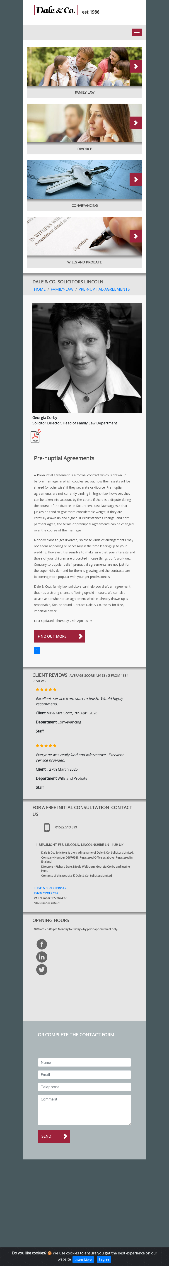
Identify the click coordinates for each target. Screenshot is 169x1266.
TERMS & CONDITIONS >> (50, 888)
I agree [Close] (104, 1259)
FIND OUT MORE (52, 636)
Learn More (83, 1259)
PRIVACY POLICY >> (46, 893)
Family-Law (62, 289)
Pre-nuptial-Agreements (104, 289)
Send (46, 1136)
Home (40, 289)
